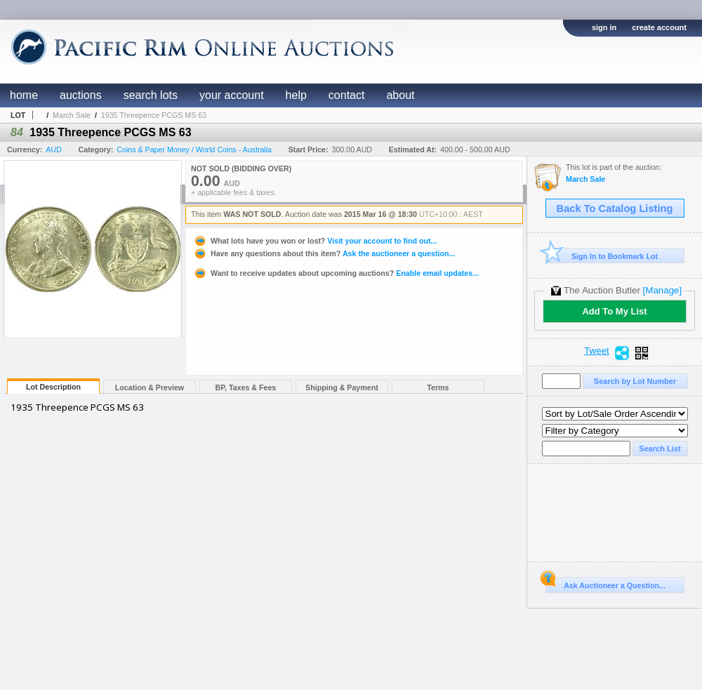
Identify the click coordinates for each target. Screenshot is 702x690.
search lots (151, 95)
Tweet (596, 351)
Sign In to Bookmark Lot (601, 256)
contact (347, 95)
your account (231, 95)
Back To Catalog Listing (615, 208)
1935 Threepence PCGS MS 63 (153, 115)
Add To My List (614, 311)
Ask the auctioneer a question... (324, 253)
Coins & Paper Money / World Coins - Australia (194, 149)
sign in (604, 27)
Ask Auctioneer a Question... (605, 583)
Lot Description (53, 387)
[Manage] (662, 290)
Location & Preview (149, 387)
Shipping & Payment (341, 387)
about (400, 95)
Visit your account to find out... (315, 241)
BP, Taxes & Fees (246, 387)
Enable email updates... (336, 273)
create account (659, 27)
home (24, 95)
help (296, 95)
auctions (81, 95)
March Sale (72, 115)
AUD (54, 149)
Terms (438, 387)
